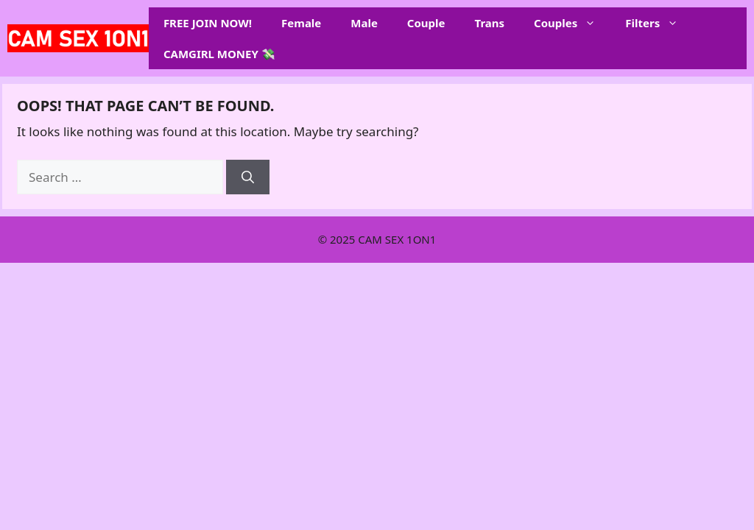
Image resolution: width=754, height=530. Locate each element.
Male (364, 22)
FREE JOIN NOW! (207, 22)
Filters (659, 22)
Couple (426, 22)
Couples (572, 22)
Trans (490, 22)
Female (301, 22)
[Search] (247, 177)
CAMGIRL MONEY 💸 (219, 53)
